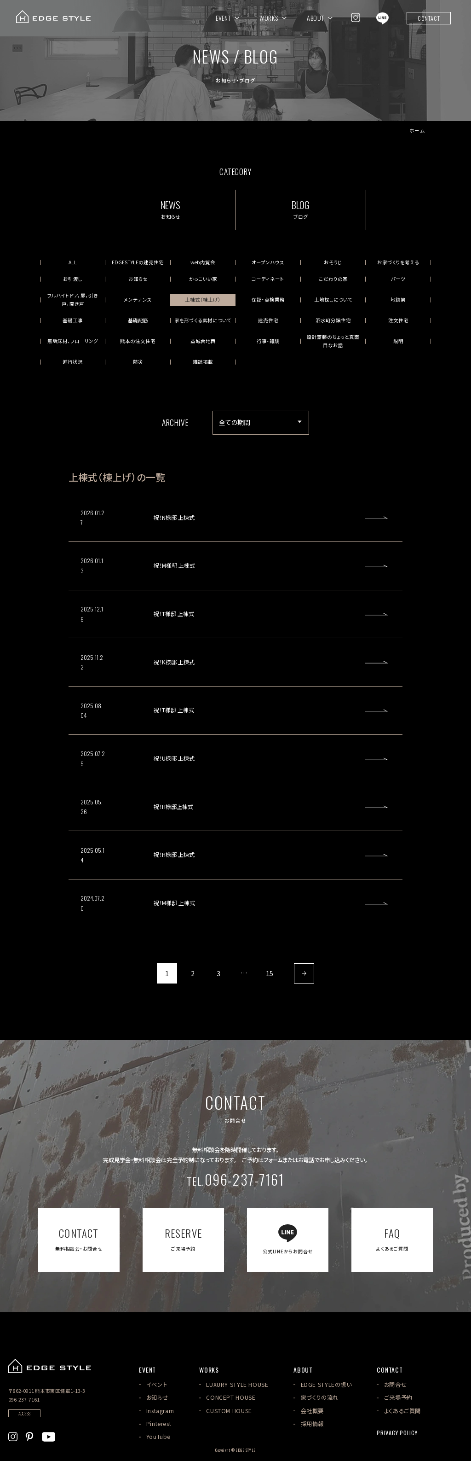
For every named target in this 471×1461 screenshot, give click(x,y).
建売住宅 (268, 320)
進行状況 (73, 361)
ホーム (417, 131)
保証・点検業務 (268, 299)
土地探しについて (333, 299)
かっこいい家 (203, 278)
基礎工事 (73, 320)
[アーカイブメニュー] (261, 422)
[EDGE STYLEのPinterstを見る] (29, 1435)
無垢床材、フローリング (72, 341)
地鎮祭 (398, 299)
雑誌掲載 (203, 361)
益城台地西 (203, 341)
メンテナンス (138, 299)
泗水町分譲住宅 (333, 320)
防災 (138, 361)
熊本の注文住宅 (137, 341)
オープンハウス (268, 262)
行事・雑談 (268, 341)
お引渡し (72, 278)
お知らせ (138, 278)
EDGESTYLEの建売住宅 (138, 262)
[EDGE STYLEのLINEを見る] (382, 17)
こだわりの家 (333, 278)
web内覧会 (202, 262)
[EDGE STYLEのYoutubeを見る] (48, 1435)
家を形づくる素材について (202, 320)
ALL (73, 262)
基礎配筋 (138, 320)
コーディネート (268, 278)
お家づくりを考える (398, 262)
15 (269, 973)
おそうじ (333, 262)
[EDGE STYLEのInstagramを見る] (355, 17)
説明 (398, 341)
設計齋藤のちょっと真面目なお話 (333, 341)
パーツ (398, 278)
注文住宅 (398, 320)
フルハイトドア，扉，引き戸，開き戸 (72, 299)
